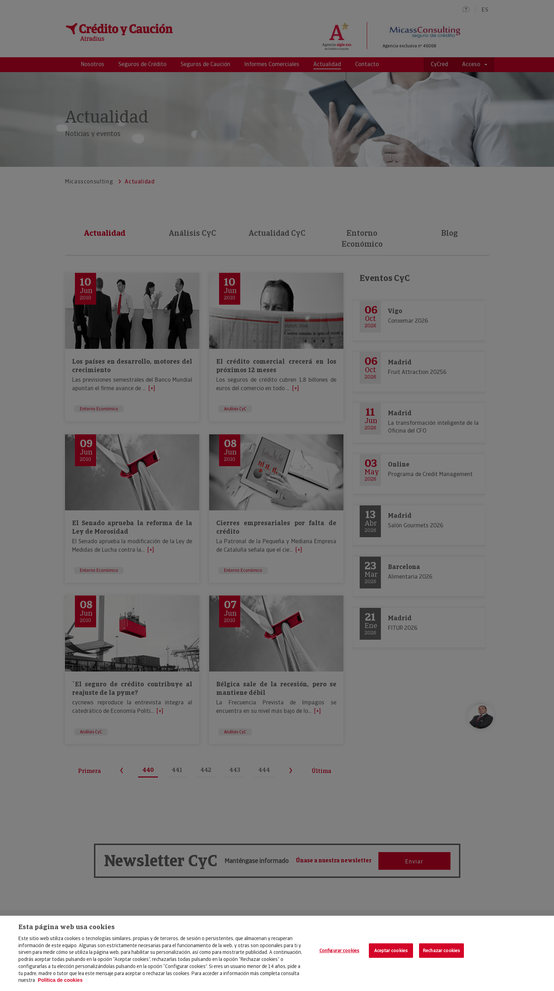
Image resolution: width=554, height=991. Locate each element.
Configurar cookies (339, 951)
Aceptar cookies (391, 951)
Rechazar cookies (441, 951)
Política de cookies (60, 980)
